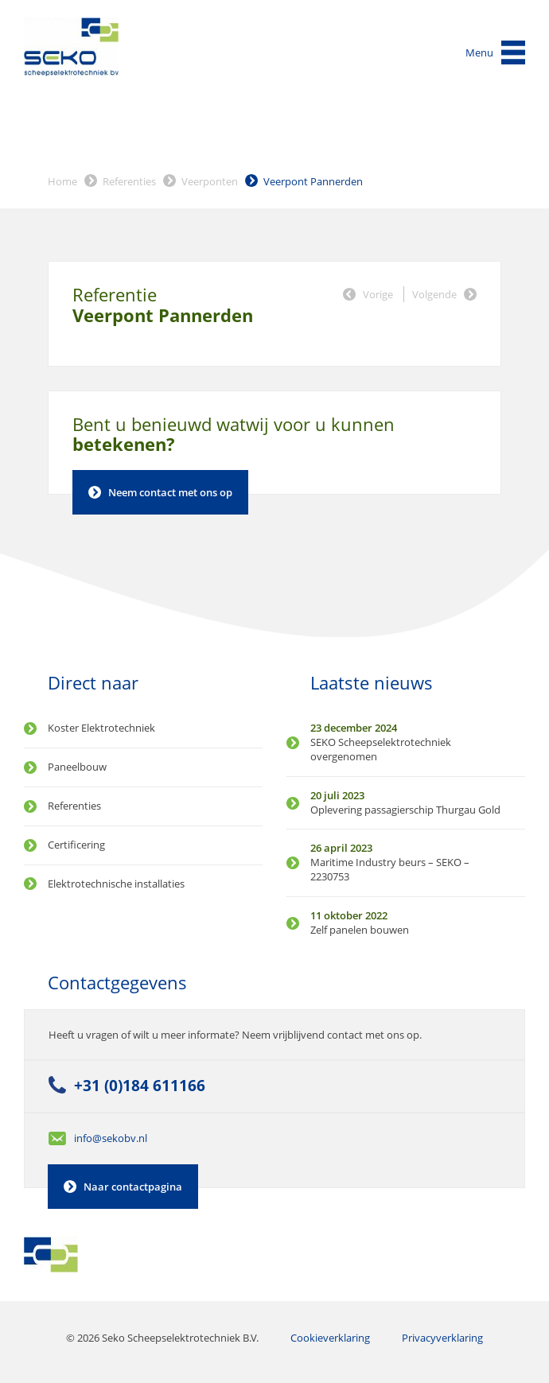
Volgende (434, 294)
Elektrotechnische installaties (116, 883)
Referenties (129, 181)
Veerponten (209, 181)
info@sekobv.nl (110, 1138)
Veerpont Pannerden (313, 181)
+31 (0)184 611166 (139, 1085)
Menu (479, 52)
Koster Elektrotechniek (101, 728)
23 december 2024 (353, 728)
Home (62, 181)
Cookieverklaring (330, 1338)
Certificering (76, 844)
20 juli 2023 (337, 795)
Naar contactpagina (133, 1186)
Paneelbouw (77, 766)
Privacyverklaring (442, 1338)
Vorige (378, 294)
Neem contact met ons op (170, 492)
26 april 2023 (341, 848)
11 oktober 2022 (348, 915)
